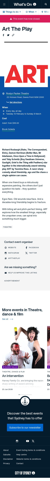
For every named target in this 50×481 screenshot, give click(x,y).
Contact (19, 463)
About (6, 450)
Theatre (7, 227)
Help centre (21, 454)
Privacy (6, 463)
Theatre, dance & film (13, 372)
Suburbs (6, 454)
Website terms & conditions (28, 459)
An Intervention (13, 375)
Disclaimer (8, 459)
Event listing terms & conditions (30, 450)
